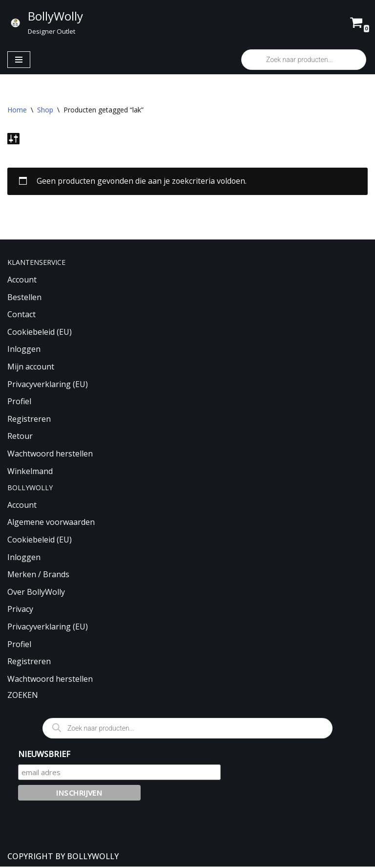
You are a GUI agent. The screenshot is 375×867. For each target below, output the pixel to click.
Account (22, 280)
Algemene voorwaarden (51, 522)
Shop (45, 109)
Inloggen (24, 349)
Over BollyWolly (36, 591)
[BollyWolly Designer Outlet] (45, 22)
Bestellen (24, 297)
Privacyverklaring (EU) (47, 384)
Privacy (20, 609)
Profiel (19, 401)
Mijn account (30, 367)
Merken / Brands (38, 574)
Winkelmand (30, 471)
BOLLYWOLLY (93, 856)
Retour (20, 436)
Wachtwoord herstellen (50, 454)
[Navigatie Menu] (18, 59)
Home (17, 109)
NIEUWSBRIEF (44, 754)
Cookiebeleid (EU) (39, 331)
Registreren (29, 418)
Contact (21, 314)
